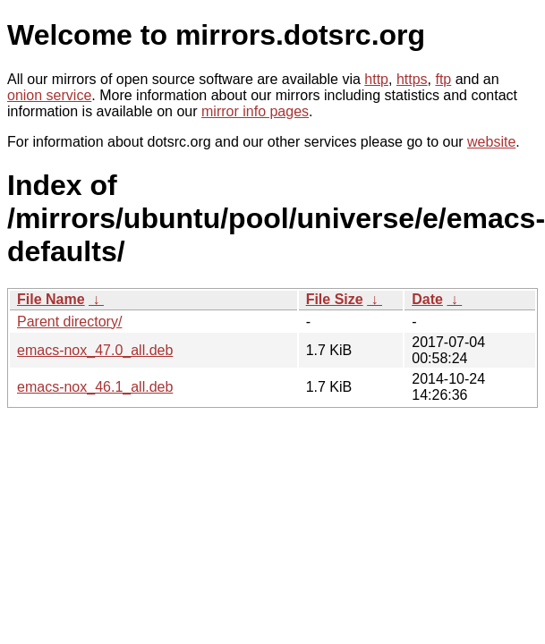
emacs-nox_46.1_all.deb (95, 386)
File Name (51, 299)
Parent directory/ (69, 321)
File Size (334, 299)
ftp (443, 79)
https (412, 79)
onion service (49, 95)
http (376, 79)
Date (427, 299)
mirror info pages (255, 111)
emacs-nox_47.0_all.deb (95, 350)
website (491, 141)
